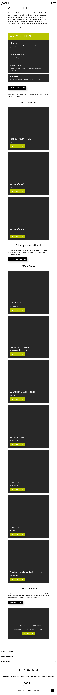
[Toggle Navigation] (54, 3)
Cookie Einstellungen (48, 676)
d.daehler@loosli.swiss (36, 625)
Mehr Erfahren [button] (17, 191)
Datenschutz (15, 676)
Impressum (5, 676)
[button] (20, 669)
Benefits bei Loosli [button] (17, 88)
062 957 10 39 (21, 625)
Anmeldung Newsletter (33, 676)
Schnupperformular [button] (18, 259)
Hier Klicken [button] (28, 633)
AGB (22, 676)
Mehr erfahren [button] (17, 146)
